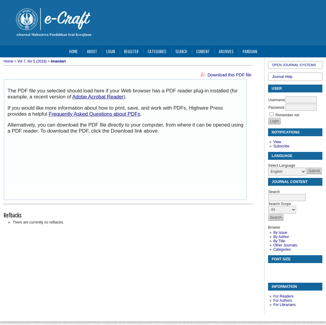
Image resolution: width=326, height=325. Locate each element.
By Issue (280, 232)
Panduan (250, 51)
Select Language (281, 165)
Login (110, 51)
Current (203, 51)
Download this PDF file (229, 74)
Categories (282, 249)
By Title (279, 241)
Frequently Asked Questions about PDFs (94, 114)
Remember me (287, 115)
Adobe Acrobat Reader (98, 97)
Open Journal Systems (294, 65)
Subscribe (281, 146)
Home (73, 51)
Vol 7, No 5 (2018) (32, 61)
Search (181, 51)
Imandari (58, 61)
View (277, 142)
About (92, 51)
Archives (226, 51)
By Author (281, 237)
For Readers (283, 296)
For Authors (282, 300)
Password (276, 107)
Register (131, 51)
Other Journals (285, 245)
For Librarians (284, 305)
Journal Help (282, 77)
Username (276, 100)
